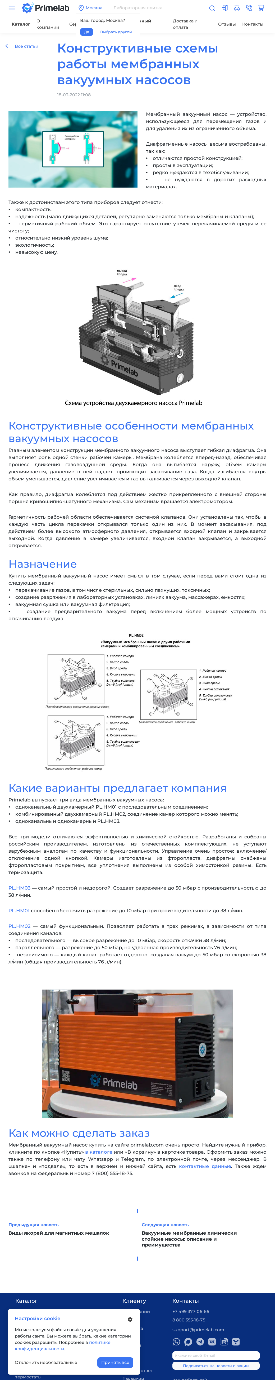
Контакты (252, 24)
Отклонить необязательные (46, 1362)
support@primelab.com (198, 1329)
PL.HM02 (19, 926)
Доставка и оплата (185, 24)
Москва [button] (90, 8)
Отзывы (227, 24)
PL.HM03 (19, 888)
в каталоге (98, 1152)
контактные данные (205, 1166)
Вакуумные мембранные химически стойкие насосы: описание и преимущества (189, 1239)
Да (86, 32)
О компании (47, 24)
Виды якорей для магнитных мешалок (58, 1233)
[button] (249, 8)
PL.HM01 (19, 911)
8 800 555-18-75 (188, 1319)
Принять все (115, 1362)
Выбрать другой (116, 32)
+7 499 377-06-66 (190, 1311)
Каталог (21, 24)
